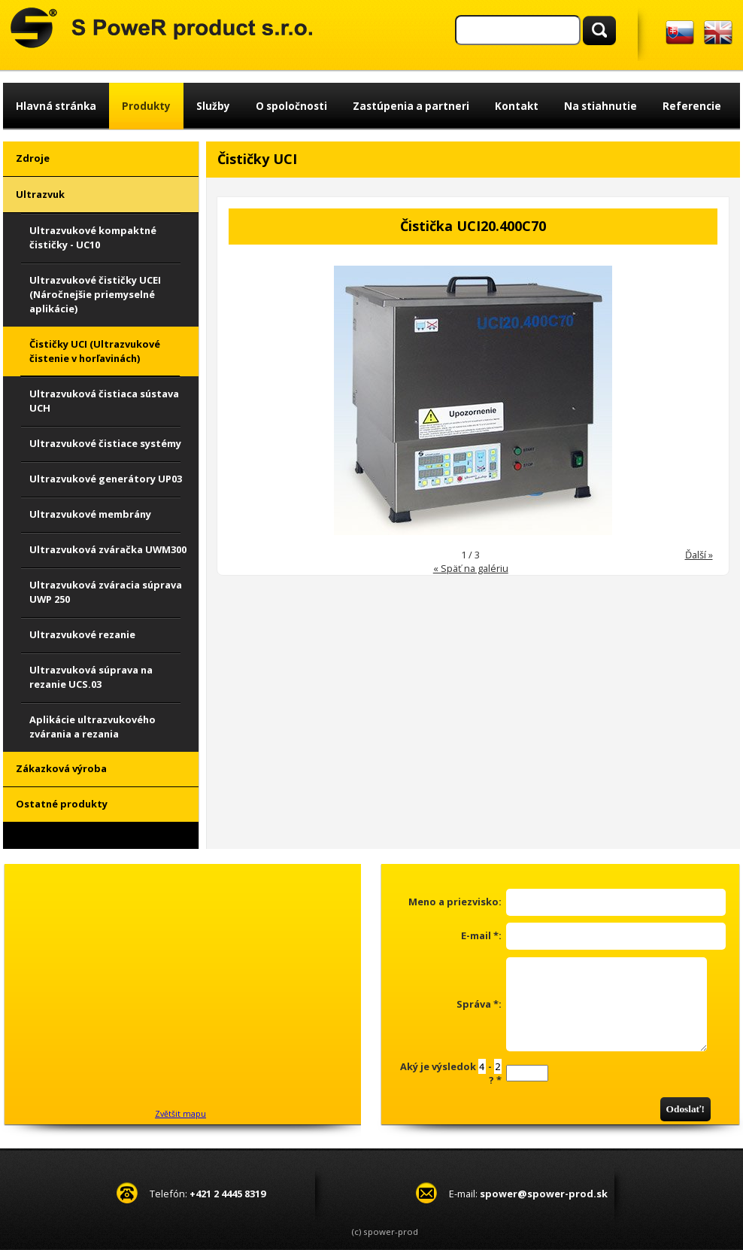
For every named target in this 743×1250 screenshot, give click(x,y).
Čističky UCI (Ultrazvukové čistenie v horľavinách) (94, 351)
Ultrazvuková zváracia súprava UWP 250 (105, 592)
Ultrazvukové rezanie (82, 634)
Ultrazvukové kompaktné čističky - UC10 (92, 237)
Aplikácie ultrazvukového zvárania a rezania (92, 727)
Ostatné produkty (62, 804)
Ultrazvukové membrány (90, 514)
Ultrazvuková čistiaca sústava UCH (104, 401)
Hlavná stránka (56, 106)
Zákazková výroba (61, 768)
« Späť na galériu (470, 568)
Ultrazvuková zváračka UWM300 (108, 549)
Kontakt (516, 106)
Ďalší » (699, 554)
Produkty (146, 106)
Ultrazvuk (40, 194)
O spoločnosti (291, 106)
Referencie (692, 106)
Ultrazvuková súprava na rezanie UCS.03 (91, 677)
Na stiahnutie (600, 106)
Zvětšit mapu (180, 1114)
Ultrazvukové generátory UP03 (105, 478)
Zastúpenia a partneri (411, 106)
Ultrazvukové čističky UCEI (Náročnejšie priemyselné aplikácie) (95, 294)
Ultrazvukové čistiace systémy (105, 443)
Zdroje (33, 158)
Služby (213, 106)
